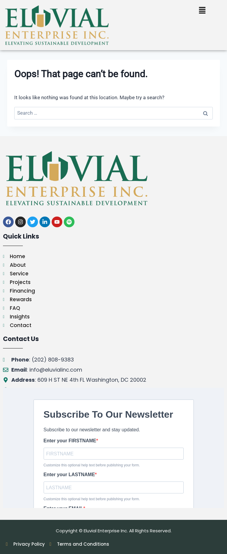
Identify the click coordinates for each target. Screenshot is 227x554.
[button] (202, 10)
